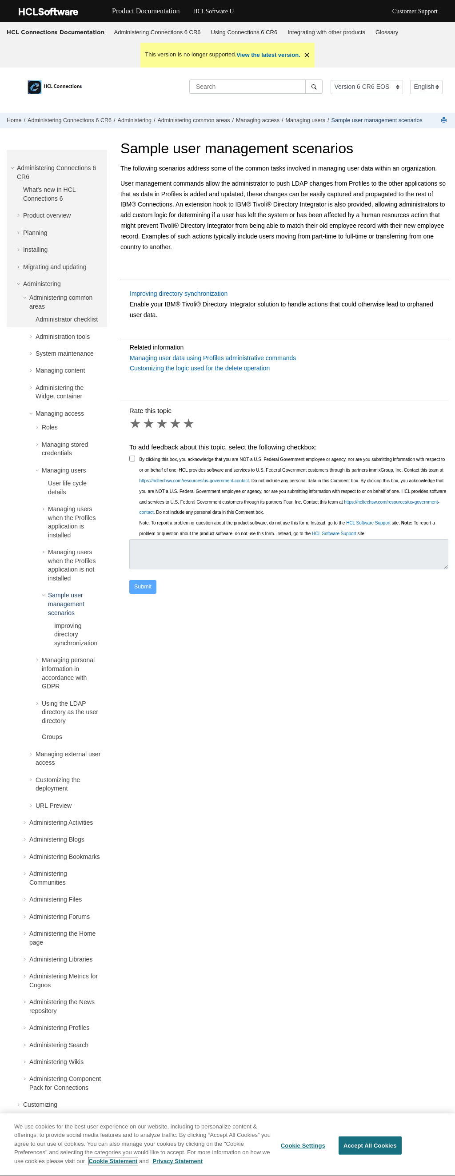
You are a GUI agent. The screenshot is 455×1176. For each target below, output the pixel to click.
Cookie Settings (303, 1149)
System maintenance (65, 353)
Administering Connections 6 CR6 (157, 32)
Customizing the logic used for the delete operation (200, 368)
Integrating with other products (326, 32)
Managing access (257, 120)
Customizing (40, 1104)
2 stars (149, 423)
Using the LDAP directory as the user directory (70, 712)
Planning (35, 232)
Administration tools (63, 336)
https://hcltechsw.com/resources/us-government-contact (194, 480)
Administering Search (58, 1045)
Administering (135, 120)
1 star (136, 423)
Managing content (60, 370)
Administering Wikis (56, 1061)
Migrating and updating (54, 266)
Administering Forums (59, 916)
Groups (52, 736)
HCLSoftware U (213, 11)
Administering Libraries (60, 959)
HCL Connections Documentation (55, 32)
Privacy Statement (177, 1165)
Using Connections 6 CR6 (244, 32)
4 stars (176, 423)
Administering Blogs (56, 839)
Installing (35, 249)
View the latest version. (268, 55)
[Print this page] (445, 120)
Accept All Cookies (370, 1149)
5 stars (189, 423)
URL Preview (54, 805)
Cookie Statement (113, 1165)
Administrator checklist (67, 319)
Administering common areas (193, 120)
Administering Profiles (59, 1027)
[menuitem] (157, 32)
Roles (50, 427)
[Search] (314, 86)
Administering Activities (61, 822)
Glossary (386, 32)
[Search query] (256, 86)
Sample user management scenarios (377, 120)
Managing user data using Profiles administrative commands (213, 358)
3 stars (162, 423)
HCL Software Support (368, 522)
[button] (13, 168)
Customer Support (415, 11)
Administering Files (55, 899)
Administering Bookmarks (64, 856)
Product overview (47, 215)
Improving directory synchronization (75, 634)
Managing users (306, 120)
